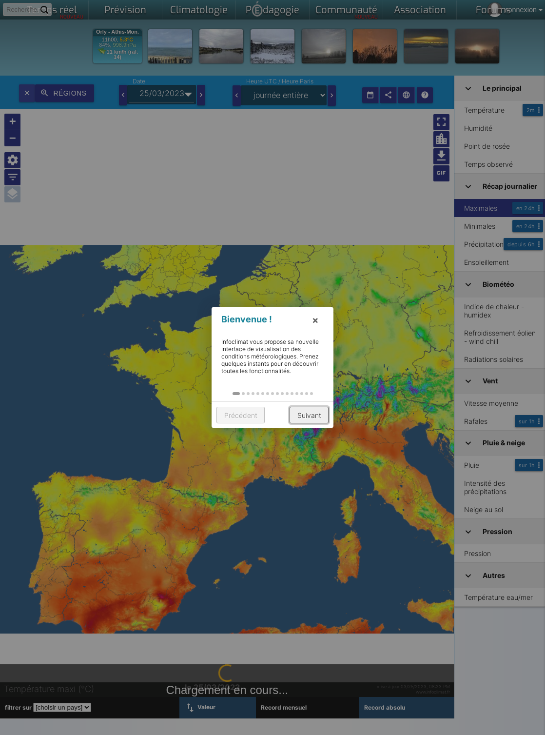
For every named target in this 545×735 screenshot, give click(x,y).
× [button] (315, 320)
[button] (236, 393)
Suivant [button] (309, 415)
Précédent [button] (240, 415)
